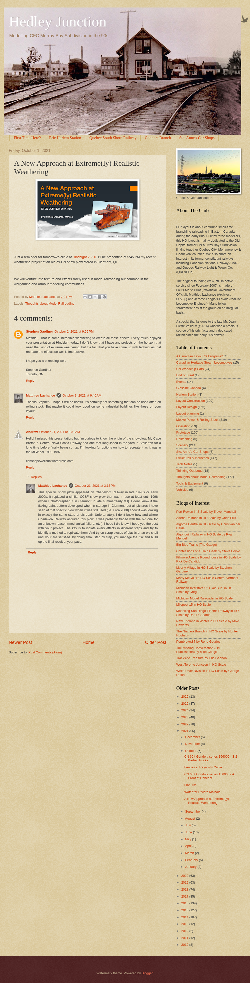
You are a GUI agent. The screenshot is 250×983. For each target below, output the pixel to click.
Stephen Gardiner (39, 331)
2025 (185, 703)
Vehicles (182, 490)
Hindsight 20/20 (84, 257)
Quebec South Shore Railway (112, 138)
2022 (185, 724)
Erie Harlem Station (65, 138)
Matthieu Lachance (40, 395)
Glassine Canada (188, 388)
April (188, 846)
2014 (185, 917)
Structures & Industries (192, 458)
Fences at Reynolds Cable (203, 767)
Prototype (183, 432)
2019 (185, 882)
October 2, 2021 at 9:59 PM (74, 331)
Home (88, 642)
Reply (30, 381)
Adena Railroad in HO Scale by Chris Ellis (206, 518)
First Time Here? (27, 138)
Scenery (182, 445)
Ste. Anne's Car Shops (192, 452)
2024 (185, 710)
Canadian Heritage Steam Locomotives (204, 362)
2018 (185, 889)
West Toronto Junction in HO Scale (201, 664)
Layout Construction (190, 401)
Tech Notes (184, 464)
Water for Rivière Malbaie (202, 792)
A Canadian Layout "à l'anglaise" (199, 356)
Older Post (155, 642)
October (191, 751)
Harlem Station (187, 394)
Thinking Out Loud (189, 471)
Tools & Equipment (189, 483)
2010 (185, 945)
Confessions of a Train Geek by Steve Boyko (208, 551)
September (193, 811)
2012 (185, 931)
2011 (185, 938)
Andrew (32, 432)
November (193, 744)
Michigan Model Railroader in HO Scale (204, 598)
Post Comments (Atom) (45, 652)
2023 (185, 717)
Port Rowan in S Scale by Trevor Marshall (206, 511)
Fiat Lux (190, 785)
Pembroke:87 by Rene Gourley (198, 641)
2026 (185, 696)
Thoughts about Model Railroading (49, 303)
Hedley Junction (58, 21)
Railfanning (184, 439)
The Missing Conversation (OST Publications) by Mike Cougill (199, 650)
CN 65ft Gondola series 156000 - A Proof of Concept (209, 776)
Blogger (147, 973)
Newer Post (20, 642)
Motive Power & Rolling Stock (197, 420)
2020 (185, 876)
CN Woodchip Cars (190, 369)
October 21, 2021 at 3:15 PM (95, 486)
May (188, 839)
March (190, 853)
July (188, 825)
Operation (183, 426)
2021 (185, 731)
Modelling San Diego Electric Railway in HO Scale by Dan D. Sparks (207, 612)
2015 (185, 910)
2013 (185, 924)
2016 (185, 903)
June (189, 832)
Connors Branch (158, 138)
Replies (36, 477)
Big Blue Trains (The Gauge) (196, 544)
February (192, 860)
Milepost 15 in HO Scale (193, 604)
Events (181, 382)
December (193, 737)
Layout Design (186, 407)
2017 (185, 896)
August (190, 818)
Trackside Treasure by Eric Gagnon (201, 658)
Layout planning (187, 413)
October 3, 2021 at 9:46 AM (82, 395)
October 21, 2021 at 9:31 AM (59, 432)
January (191, 867)
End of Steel (185, 375)
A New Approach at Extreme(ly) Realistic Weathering (206, 800)
